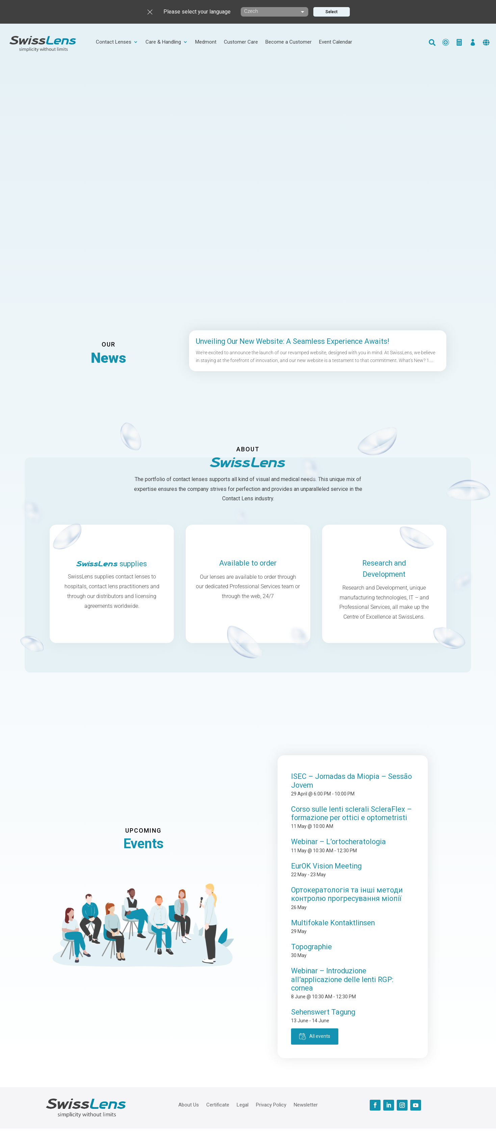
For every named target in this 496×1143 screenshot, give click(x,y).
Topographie (311, 947)
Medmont (205, 42)
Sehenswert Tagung (323, 1012)
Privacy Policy (271, 1104)
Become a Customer (288, 42)
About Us (188, 1104)
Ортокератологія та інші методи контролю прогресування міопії (347, 894)
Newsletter (306, 1104)
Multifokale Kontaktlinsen (333, 923)
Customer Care (241, 42)
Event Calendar (335, 42)
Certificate (217, 1104)
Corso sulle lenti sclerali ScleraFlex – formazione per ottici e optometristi (351, 813)
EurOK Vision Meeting (326, 866)
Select (331, 11)
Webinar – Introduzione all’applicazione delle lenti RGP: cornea (342, 979)
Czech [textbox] (251, 11)
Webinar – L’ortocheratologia (338, 841)
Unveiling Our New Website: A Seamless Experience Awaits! (292, 341)
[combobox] (274, 12)
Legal (243, 1104)
